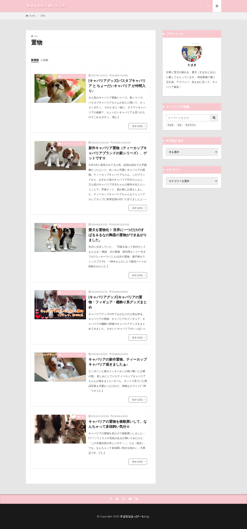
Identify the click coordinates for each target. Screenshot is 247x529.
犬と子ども (190, 125)
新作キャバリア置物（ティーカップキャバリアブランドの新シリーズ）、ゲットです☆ (118, 153)
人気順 (44, 59)
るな (179, 125)
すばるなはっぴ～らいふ (134, 516)
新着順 (35, 59)
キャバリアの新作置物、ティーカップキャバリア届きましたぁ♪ (118, 361)
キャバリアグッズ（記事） (73, 76)
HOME (32, 15)
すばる (170, 125)
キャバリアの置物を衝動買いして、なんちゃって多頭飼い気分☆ (118, 424)
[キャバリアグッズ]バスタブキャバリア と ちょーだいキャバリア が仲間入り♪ (117, 85)
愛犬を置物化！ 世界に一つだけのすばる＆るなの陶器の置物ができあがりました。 (118, 235)
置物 (43, 15)
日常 (82, 417)
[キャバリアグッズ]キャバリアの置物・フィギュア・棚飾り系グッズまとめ (118, 302)
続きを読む (137, 126)
